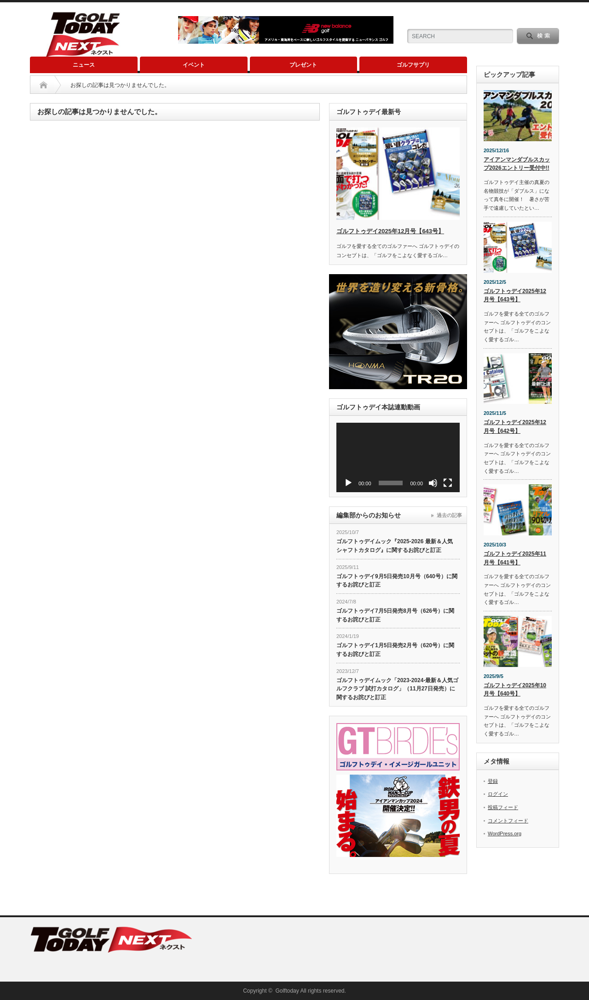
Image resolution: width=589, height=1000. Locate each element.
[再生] (348, 483)
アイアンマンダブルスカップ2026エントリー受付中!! (517, 164)
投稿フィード (503, 807)
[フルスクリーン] (447, 483)
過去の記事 (449, 515)
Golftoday (287, 991)
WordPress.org (504, 833)
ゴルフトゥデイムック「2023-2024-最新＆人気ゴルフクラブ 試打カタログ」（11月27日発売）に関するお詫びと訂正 (397, 689)
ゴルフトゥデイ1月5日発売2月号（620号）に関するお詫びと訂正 (395, 649)
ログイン (498, 794)
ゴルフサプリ (413, 65)
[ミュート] (433, 483)
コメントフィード (508, 820)
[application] (398, 457)
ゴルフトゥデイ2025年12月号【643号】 (390, 231)
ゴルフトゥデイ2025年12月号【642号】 (515, 426)
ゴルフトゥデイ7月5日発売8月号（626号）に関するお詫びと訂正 (395, 615)
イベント (194, 65)
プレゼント (303, 65)
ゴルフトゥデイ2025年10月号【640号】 (515, 689)
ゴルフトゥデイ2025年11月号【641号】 (515, 558)
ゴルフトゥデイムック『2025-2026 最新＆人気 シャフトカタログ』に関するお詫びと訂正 (394, 545)
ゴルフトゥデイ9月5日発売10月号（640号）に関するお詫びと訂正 (396, 580)
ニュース (84, 65)
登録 (493, 781)
